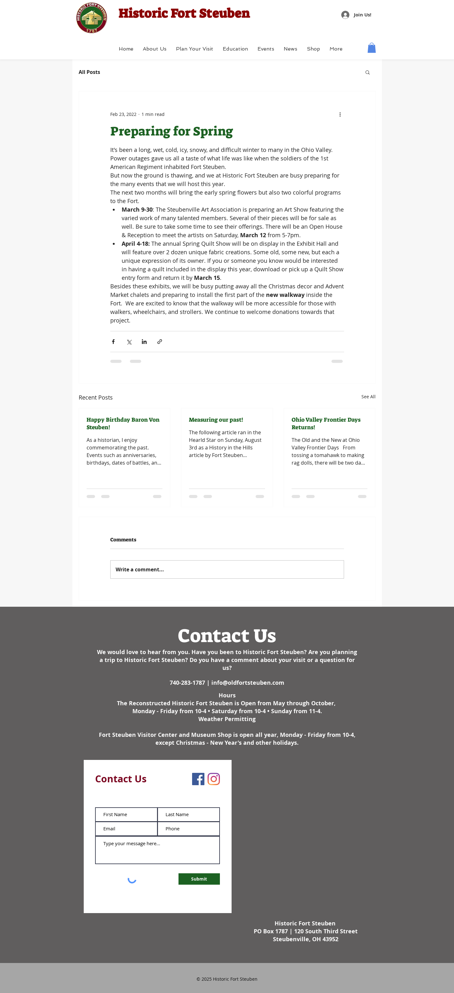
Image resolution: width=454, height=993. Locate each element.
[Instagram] (214, 779)
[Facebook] (198, 779)
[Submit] (199, 879)
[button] (371, 48)
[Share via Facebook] (113, 342)
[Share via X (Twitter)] (129, 342)
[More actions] (340, 114)
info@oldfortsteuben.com (247, 683)
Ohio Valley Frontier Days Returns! (326, 423)
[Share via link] (160, 342)
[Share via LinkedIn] (144, 342)
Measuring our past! (216, 420)
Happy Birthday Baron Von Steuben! (123, 423)
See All (368, 397)
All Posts (89, 72)
